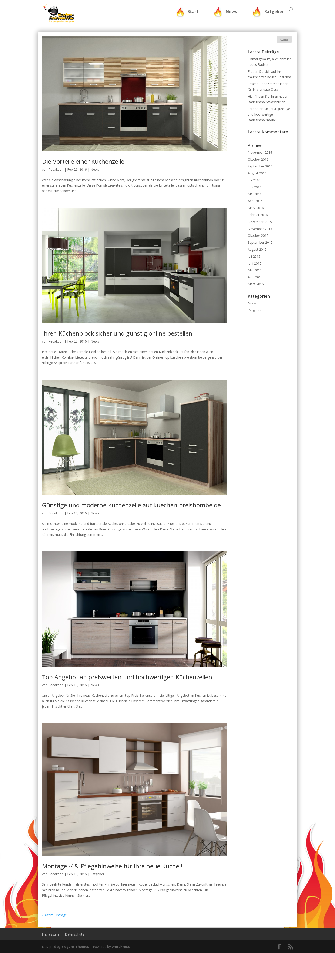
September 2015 (260, 242)
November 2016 (260, 152)
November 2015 (260, 229)
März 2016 (256, 208)
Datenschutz (74, 934)
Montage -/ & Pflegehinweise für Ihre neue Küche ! (112, 866)
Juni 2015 (254, 263)
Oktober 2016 (258, 159)
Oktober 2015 (258, 235)
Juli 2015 (254, 256)
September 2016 (260, 166)
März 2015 (256, 284)
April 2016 (255, 201)
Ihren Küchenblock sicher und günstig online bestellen (117, 333)
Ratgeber (274, 11)
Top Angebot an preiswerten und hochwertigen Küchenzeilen (127, 677)
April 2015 (255, 277)
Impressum (50, 934)
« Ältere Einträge (54, 915)
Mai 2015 (255, 270)
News (231, 11)
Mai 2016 (255, 194)
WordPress (121, 946)
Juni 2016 (254, 187)
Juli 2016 (254, 180)
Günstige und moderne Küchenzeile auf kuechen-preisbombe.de (131, 505)
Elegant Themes (75, 946)
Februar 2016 (258, 215)
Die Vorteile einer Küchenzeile (83, 161)
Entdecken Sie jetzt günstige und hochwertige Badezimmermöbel (269, 114)
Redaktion (56, 169)
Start (193, 11)
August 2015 (257, 249)
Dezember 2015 (260, 222)
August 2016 (257, 173)
